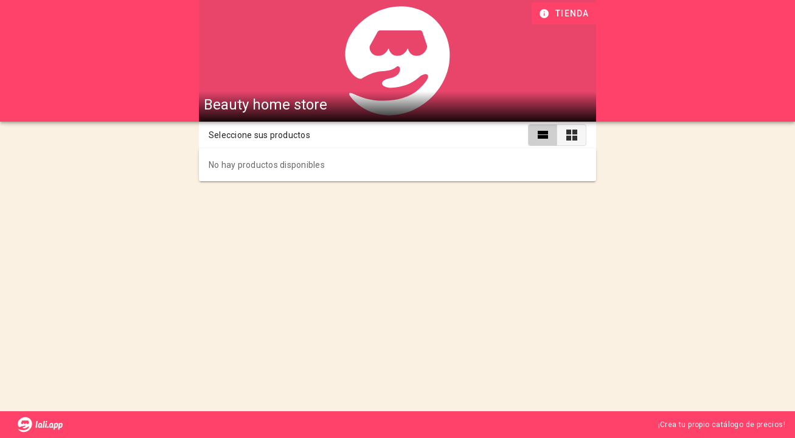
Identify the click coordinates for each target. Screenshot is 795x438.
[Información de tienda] (565, 13)
